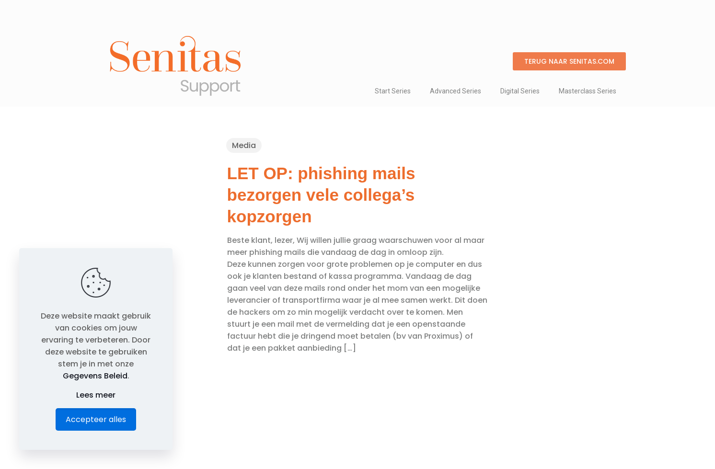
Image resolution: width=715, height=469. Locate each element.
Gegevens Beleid (95, 375)
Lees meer (95, 394)
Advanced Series (455, 91)
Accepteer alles (96, 419)
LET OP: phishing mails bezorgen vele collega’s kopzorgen (321, 195)
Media (244, 145)
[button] (569, 61)
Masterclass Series (587, 91)
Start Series (393, 91)
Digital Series (520, 91)
